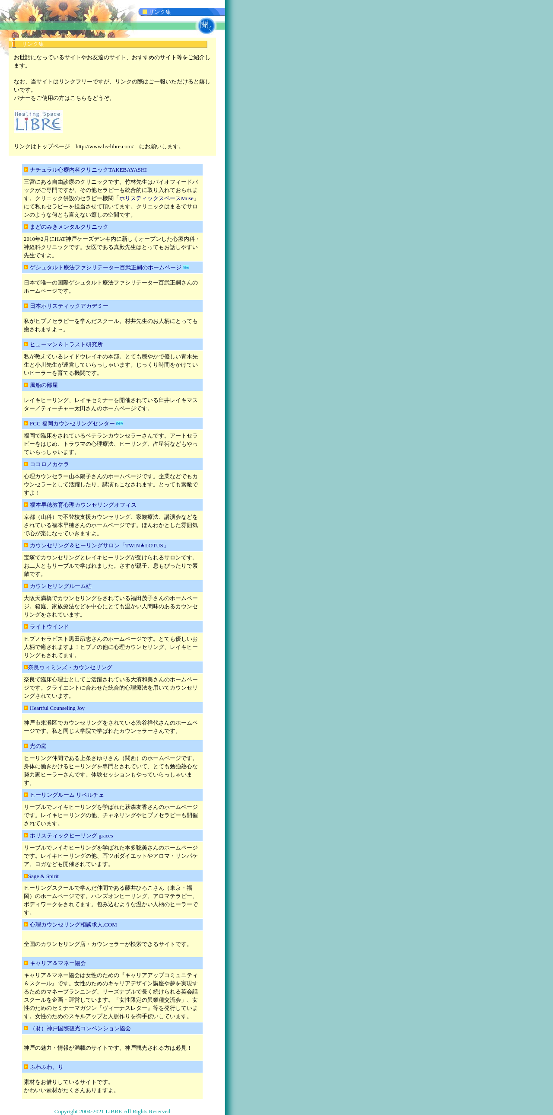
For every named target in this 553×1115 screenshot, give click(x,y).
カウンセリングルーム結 (61, 586)
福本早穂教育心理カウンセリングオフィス (83, 505)
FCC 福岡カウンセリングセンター (72, 423)
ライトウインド (49, 626)
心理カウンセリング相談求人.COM (73, 924)
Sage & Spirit (43, 876)
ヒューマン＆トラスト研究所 (66, 344)
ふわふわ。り (47, 1067)
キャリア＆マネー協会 (58, 963)
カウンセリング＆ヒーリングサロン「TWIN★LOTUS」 (99, 545)
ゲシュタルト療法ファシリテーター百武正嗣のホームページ (105, 267)
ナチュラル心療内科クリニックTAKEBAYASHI (91, 169)
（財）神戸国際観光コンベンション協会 (80, 1028)
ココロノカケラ (49, 464)
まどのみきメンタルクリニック (69, 227)
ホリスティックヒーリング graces (71, 835)
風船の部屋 (44, 385)
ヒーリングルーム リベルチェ (67, 795)
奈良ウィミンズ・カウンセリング (70, 667)
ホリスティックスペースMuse (156, 198)
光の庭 (41, 746)
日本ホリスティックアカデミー (69, 306)
